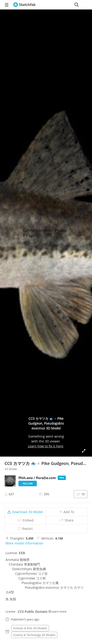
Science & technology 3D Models (34, 635)
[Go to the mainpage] (24, 4)
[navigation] (7, 4)
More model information (24, 543)
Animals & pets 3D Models (30, 628)
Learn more (57, 611)
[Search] (77, 4)
